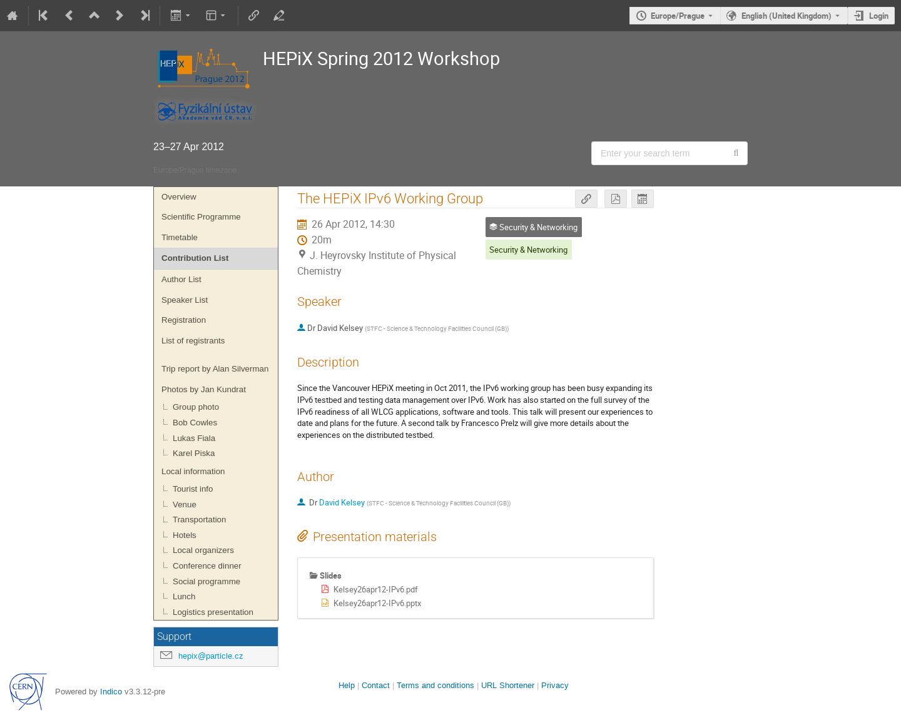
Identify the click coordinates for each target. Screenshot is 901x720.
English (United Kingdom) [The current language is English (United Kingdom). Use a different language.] (786, 15)
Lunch (184, 596)
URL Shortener (507, 685)
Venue (184, 504)
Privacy (555, 685)
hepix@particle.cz (210, 656)
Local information (193, 471)
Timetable (179, 237)
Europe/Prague (678, 15)
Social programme (206, 581)
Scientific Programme (201, 216)
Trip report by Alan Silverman (214, 368)
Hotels (184, 535)
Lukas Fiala (194, 438)
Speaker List (184, 300)
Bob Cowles (195, 422)
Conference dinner (207, 565)
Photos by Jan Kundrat (203, 389)
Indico (111, 691)
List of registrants (193, 340)
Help (347, 685)
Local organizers (203, 550)
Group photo (196, 407)
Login (878, 15)
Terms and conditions (435, 685)
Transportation (199, 519)
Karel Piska (194, 453)
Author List (181, 279)
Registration (183, 320)
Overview (178, 196)
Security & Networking (528, 249)
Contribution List (194, 258)
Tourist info (193, 489)
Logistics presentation (213, 612)
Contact (376, 685)
